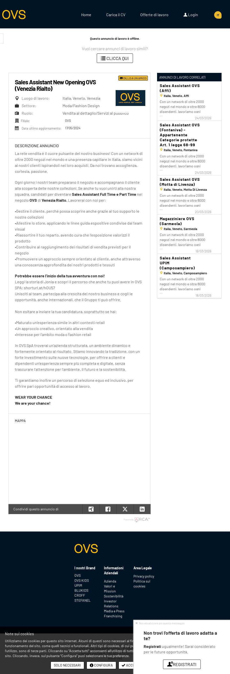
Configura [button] (101, 665)
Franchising (113, 616)
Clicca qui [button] (115, 58)
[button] (142, 509)
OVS (77, 575)
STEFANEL (82, 600)
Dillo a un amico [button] (133, 78)
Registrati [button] (182, 664)
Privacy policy (143, 576)
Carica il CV (115, 14)
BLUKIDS (81, 590)
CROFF (79, 595)
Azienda (110, 581)
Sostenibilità (113, 596)
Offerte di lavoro (154, 14)
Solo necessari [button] (67, 665)
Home (86, 14)
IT (218, 15)
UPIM (78, 585)
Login (190, 14)
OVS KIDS (81, 580)
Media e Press (114, 611)
